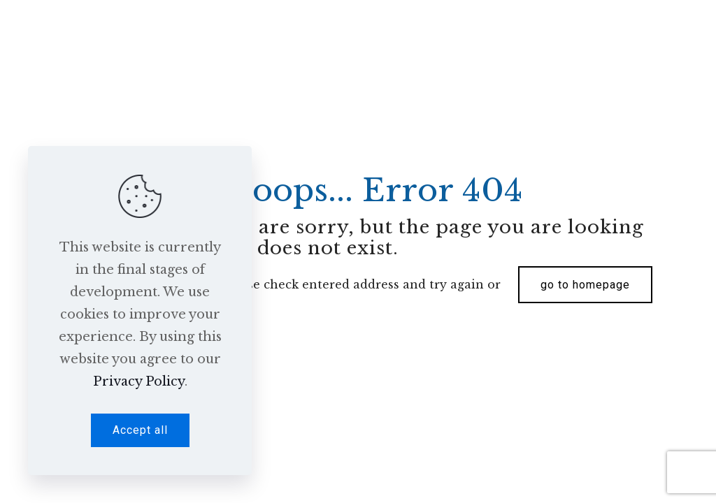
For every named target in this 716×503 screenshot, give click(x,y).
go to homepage (585, 284)
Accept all (140, 430)
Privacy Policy (139, 381)
